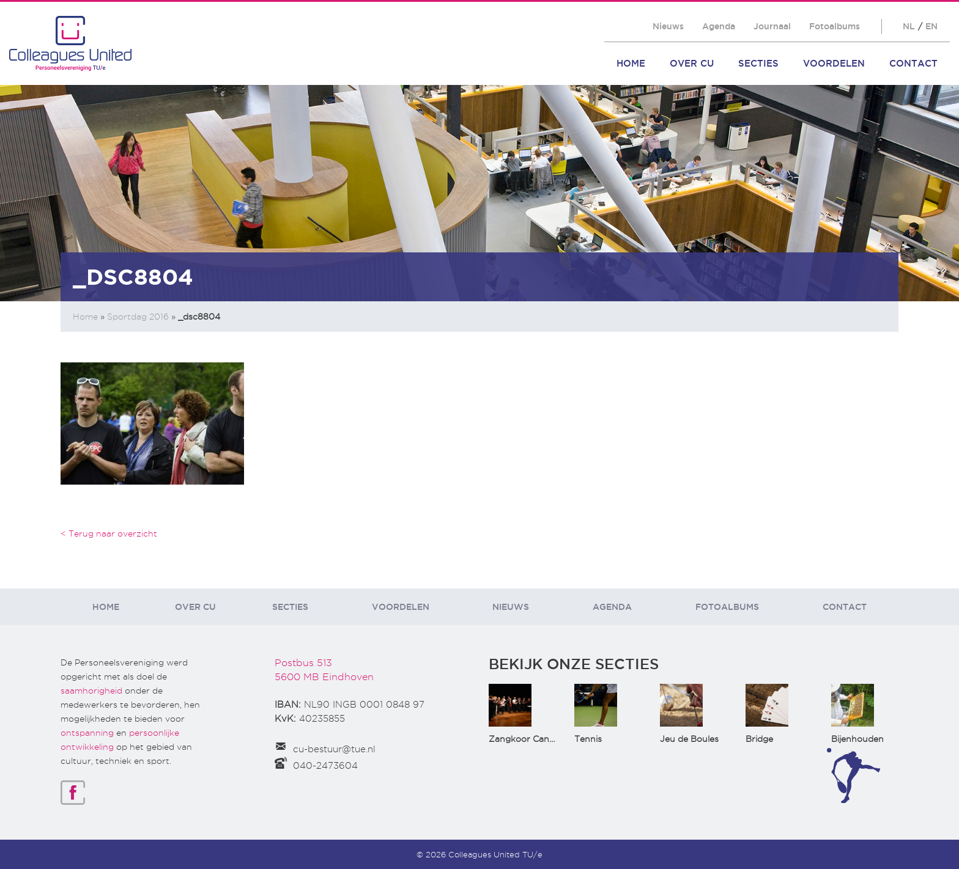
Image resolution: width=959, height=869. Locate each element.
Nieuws (668, 26)
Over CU (692, 63)
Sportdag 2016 (138, 316)
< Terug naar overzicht (109, 533)
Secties (758, 63)
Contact (913, 63)
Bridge (759, 739)
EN (931, 26)
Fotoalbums (834, 26)
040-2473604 (325, 766)
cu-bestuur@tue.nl (334, 749)
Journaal (772, 26)
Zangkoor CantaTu (529, 739)
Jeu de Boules (689, 739)
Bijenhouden (857, 739)
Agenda (718, 26)
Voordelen (834, 63)
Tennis (588, 739)
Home (630, 63)
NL (909, 26)
